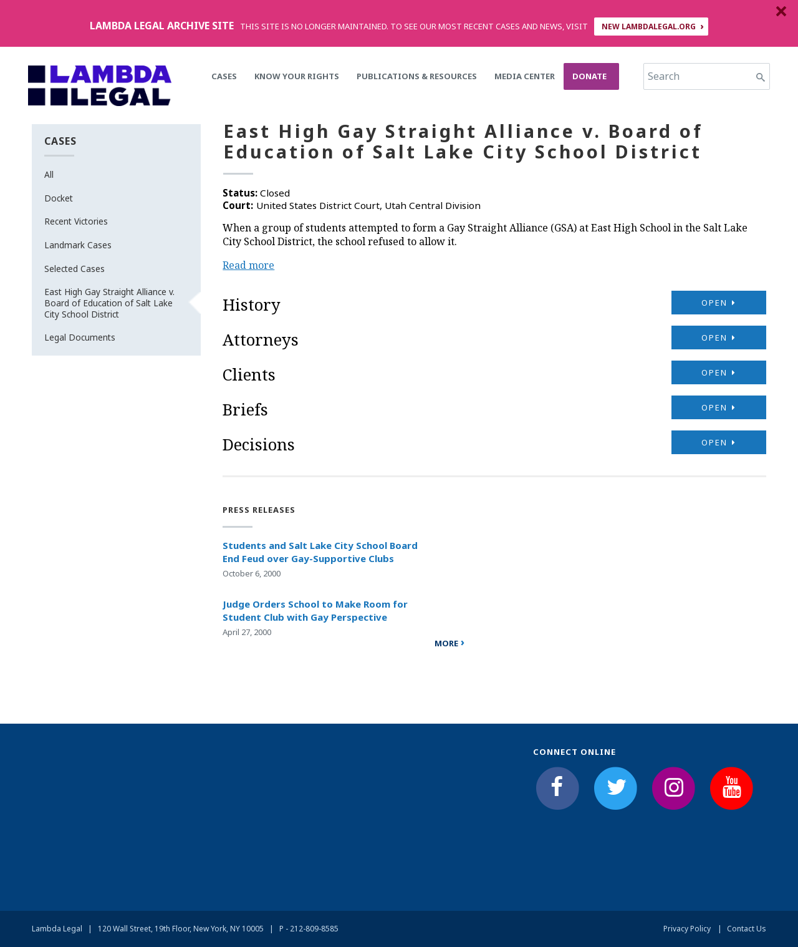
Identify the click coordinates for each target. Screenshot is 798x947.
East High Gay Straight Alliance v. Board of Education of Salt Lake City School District (109, 302)
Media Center (524, 76)
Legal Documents (79, 337)
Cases (224, 76)
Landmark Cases (78, 245)
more (446, 643)
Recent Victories (76, 221)
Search (664, 76)
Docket (58, 198)
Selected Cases (74, 268)
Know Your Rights (296, 76)
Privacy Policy (687, 928)
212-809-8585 (314, 928)
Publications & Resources (417, 76)
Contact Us (746, 928)
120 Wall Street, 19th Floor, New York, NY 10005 (181, 928)
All (49, 174)
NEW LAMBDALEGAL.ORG (649, 26)
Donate (589, 76)
